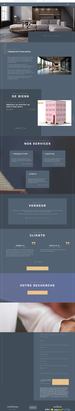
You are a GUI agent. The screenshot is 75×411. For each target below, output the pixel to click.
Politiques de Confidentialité (55, 396)
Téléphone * (44, 354)
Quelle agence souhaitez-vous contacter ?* (54, 334)
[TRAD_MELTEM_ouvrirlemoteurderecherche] (4, 4)
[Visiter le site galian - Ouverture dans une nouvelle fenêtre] (47, 410)
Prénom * (43, 347)
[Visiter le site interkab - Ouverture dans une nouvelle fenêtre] (58, 409)
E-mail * (43, 361)
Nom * (42, 340)
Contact (73, 118)
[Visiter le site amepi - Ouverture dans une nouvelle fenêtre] (67, 409)
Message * (44, 368)
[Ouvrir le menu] (68, 4)
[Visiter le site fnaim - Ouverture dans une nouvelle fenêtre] (52, 409)
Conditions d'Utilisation (64, 396)
